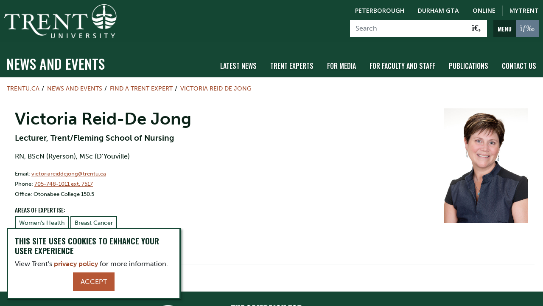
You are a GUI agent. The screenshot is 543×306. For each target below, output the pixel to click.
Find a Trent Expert (141, 87)
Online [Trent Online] (484, 10)
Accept (94, 282)
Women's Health (41, 222)
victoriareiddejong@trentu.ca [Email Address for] (68, 173)
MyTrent (524, 10)
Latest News (238, 65)
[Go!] (476, 28)
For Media (341, 65)
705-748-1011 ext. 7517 (63, 183)
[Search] (408, 28)
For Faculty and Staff (402, 65)
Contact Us (519, 65)
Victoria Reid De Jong (216, 87)
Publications (468, 65)
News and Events (55, 63)
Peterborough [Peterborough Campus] (379, 10)
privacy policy (76, 264)
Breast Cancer (94, 222)
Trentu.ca (23, 87)
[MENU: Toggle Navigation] (516, 28)
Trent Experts (291, 65)
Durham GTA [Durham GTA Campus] (438, 10)
